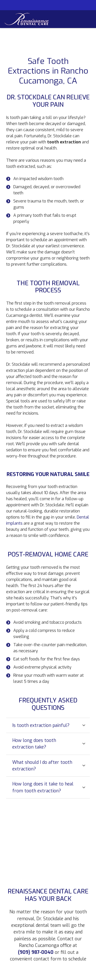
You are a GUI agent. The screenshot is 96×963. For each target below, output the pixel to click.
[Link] (26, 19)
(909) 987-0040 (36, 952)
